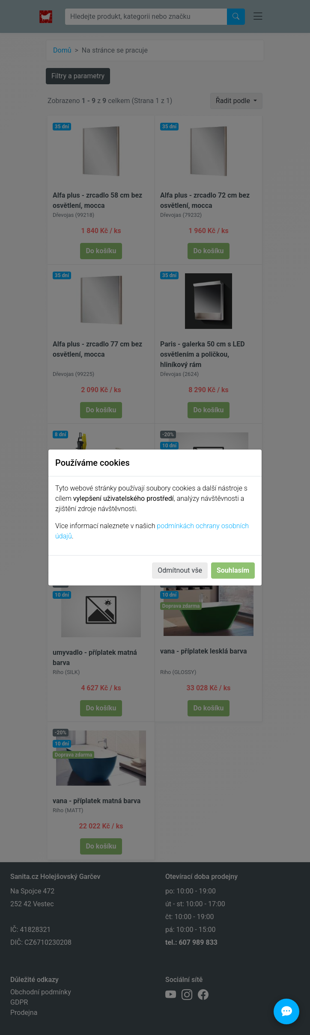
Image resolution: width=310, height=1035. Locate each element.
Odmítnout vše (180, 570)
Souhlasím (233, 570)
